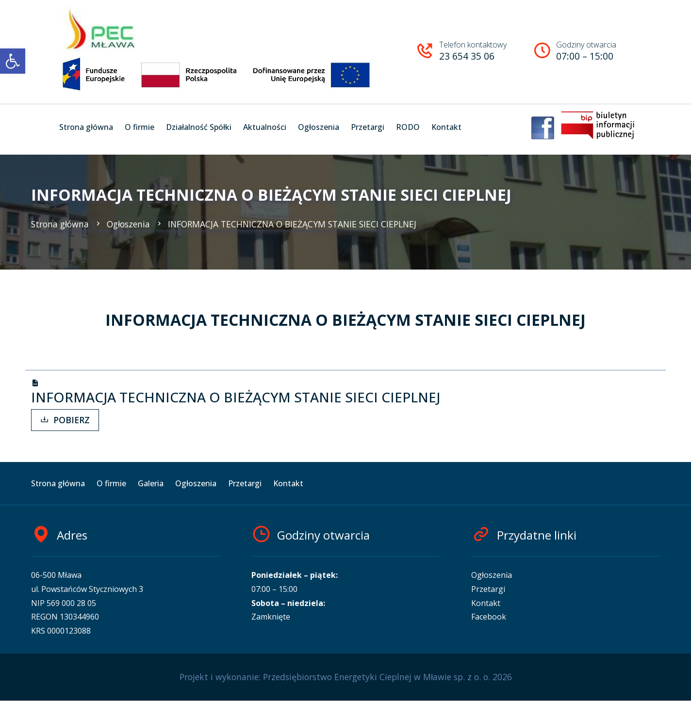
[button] (12, 61)
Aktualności (264, 127)
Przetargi (367, 127)
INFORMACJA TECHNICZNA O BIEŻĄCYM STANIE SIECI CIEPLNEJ (285, 224)
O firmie (139, 127)
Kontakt (446, 127)
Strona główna (86, 127)
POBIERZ (65, 420)
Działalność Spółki (198, 127)
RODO (408, 127)
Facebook (488, 616)
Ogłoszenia (318, 127)
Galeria (151, 483)
